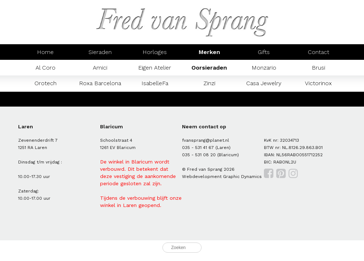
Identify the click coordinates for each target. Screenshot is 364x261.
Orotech (45, 83)
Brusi (318, 67)
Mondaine (45, 98)
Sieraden (100, 52)
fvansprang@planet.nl (205, 140)
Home (45, 52)
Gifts (264, 52)
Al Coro (45, 67)
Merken (209, 52)
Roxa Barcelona (100, 83)
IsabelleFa (154, 83)
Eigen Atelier (154, 67)
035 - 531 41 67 (198, 147)
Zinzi (209, 83)
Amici (100, 67)
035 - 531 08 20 (199, 154)
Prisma (100, 98)
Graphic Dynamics (242, 176)
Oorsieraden (209, 67)
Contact (318, 52)
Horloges (154, 52)
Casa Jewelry (263, 83)
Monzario (264, 67)
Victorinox (318, 83)
